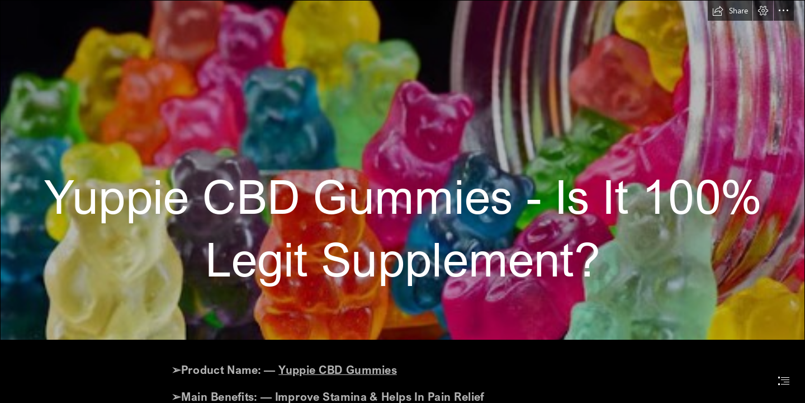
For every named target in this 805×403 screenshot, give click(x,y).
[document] (402, 201)
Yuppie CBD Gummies (337, 369)
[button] (730, 11)
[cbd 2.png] (402, 170)
